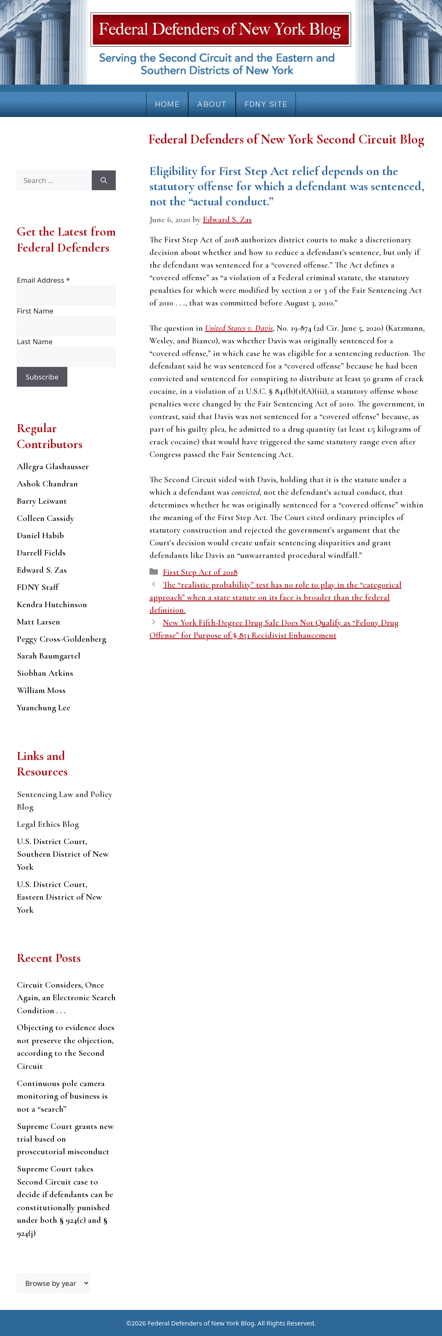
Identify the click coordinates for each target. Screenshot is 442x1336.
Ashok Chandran (47, 483)
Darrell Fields (41, 552)
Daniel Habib (40, 535)
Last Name (35, 341)
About (211, 104)
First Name (35, 311)
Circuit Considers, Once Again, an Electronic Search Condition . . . (66, 998)
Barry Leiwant (42, 501)
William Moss (41, 690)
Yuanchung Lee (43, 707)
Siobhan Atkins (45, 673)
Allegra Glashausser (53, 466)
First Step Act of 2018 (200, 572)
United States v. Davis (239, 328)
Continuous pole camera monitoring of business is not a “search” (62, 1096)
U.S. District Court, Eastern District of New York (59, 897)
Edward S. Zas (42, 570)
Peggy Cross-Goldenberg (61, 639)
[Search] (104, 180)
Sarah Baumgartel (48, 656)
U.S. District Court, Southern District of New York (63, 854)
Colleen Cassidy (45, 518)
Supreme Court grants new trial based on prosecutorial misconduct (65, 1139)
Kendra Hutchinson (52, 604)
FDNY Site (266, 104)
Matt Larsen (38, 621)
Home (167, 104)
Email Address (43, 280)
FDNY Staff (38, 587)
